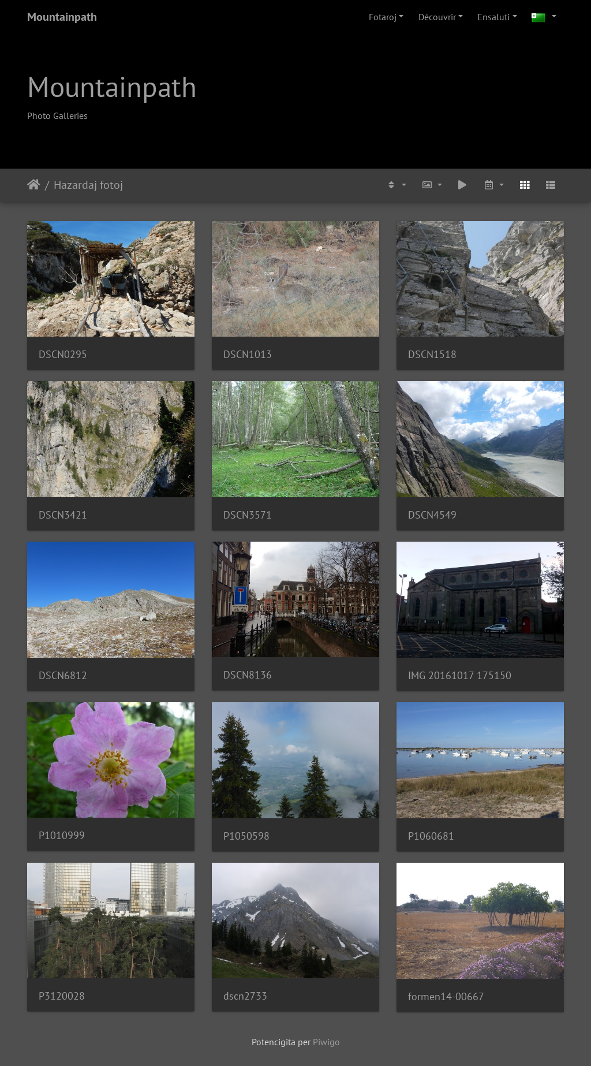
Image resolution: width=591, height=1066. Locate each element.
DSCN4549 (432, 515)
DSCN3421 (63, 515)
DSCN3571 (247, 515)
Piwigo (326, 1042)
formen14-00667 (446, 996)
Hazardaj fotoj (88, 184)
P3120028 (62, 996)
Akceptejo (33, 184)
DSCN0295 (63, 354)
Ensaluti (493, 17)
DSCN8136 (247, 675)
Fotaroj (383, 17)
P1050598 (246, 836)
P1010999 (62, 835)
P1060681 (431, 836)
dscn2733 (245, 996)
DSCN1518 (432, 354)
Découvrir (437, 17)
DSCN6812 (63, 675)
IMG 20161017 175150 (459, 675)
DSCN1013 (247, 354)
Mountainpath (62, 16)
